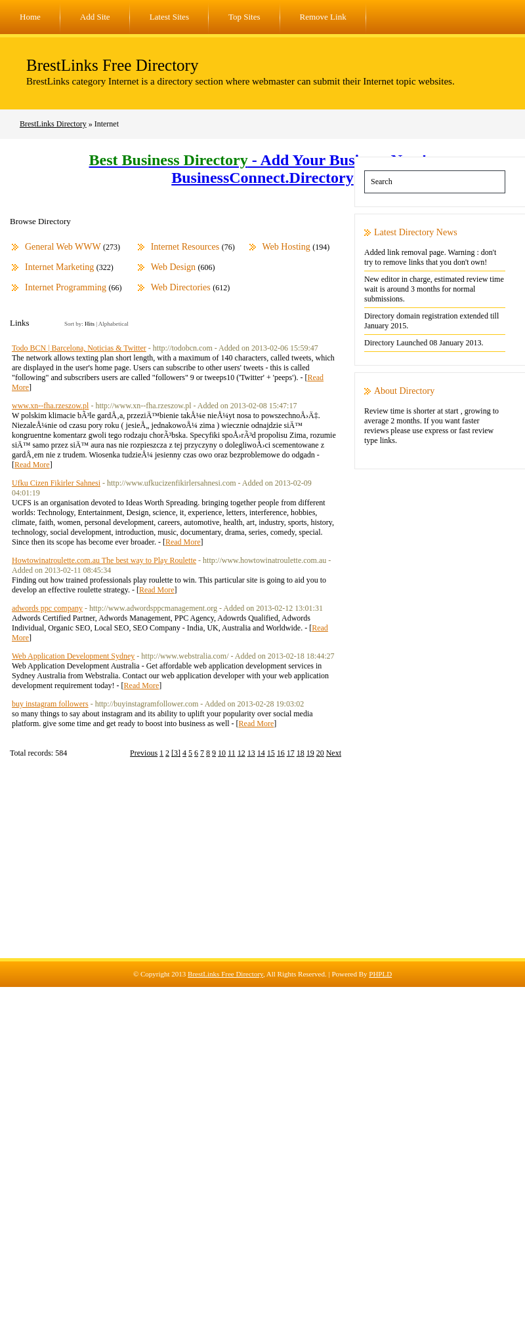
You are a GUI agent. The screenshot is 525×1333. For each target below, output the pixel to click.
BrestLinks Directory (53, 123)
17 (291, 753)
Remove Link (323, 17)
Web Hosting (286, 247)
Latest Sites (169, 17)
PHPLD (380, 974)
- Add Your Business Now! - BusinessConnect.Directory (262, 168)
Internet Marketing (59, 267)
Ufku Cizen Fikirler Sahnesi (56, 483)
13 (251, 753)
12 (241, 753)
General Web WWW (63, 247)
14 (261, 753)
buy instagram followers (50, 703)
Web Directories (181, 287)
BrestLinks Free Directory (112, 65)
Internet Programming (65, 287)
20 (320, 753)
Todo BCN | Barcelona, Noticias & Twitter (79, 348)
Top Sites (244, 17)
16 (281, 753)
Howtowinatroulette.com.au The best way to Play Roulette (104, 560)
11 (232, 753)
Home (30, 17)
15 (271, 753)
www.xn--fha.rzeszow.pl (50, 405)
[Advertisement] (262, 866)
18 (300, 753)
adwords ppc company (47, 608)
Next (333, 753)
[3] (175, 753)
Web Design (173, 267)
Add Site (95, 17)
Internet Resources (185, 247)
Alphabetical (113, 323)
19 (310, 753)
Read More (32, 464)
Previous (144, 753)
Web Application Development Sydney (73, 656)
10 (222, 753)
